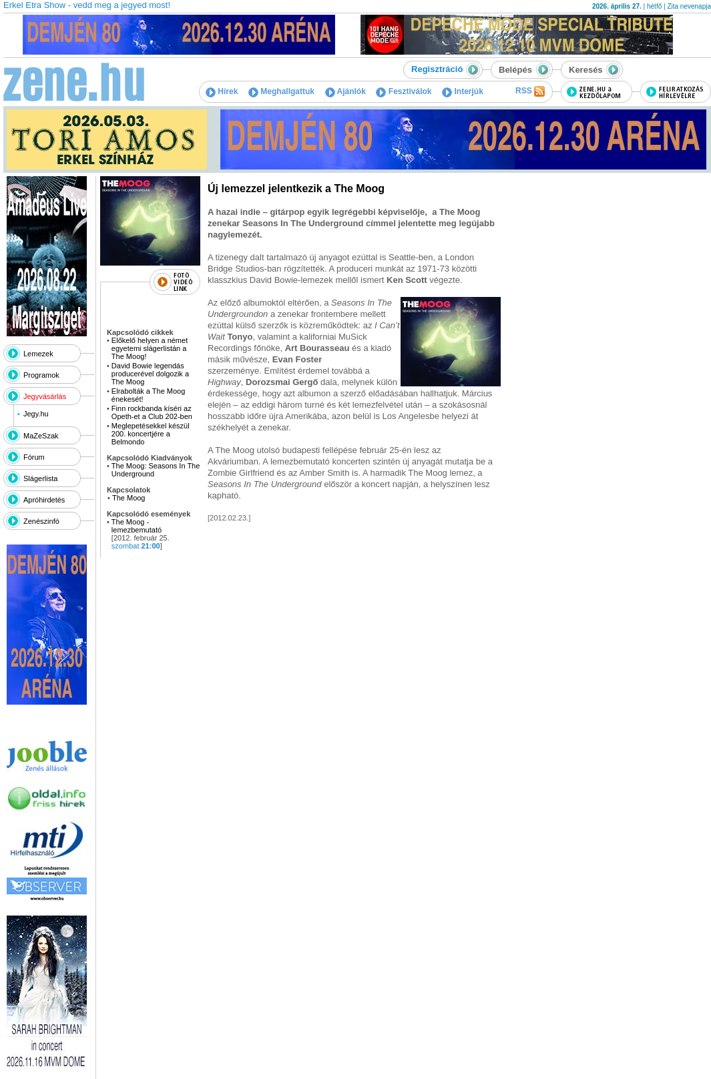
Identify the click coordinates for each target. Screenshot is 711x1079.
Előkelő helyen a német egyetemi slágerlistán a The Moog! (149, 348)
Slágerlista (40, 478)
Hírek (222, 91)
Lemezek (38, 354)
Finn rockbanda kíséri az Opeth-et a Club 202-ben (152, 412)
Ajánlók (345, 91)
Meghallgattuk (281, 91)
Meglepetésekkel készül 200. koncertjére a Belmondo (150, 434)
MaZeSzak (41, 436)
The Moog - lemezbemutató (136, 526)
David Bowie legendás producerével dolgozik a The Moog (150, 374)
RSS (530, 91)
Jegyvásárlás (44, 396)
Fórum (34, 457)
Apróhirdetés (44, 500)
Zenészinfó (41, 521)
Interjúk (462, 91)
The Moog (129, 498)
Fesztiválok (403, 91)
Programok (41, 375)
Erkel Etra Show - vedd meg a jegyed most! (86, 5)
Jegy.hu (36, 414)
